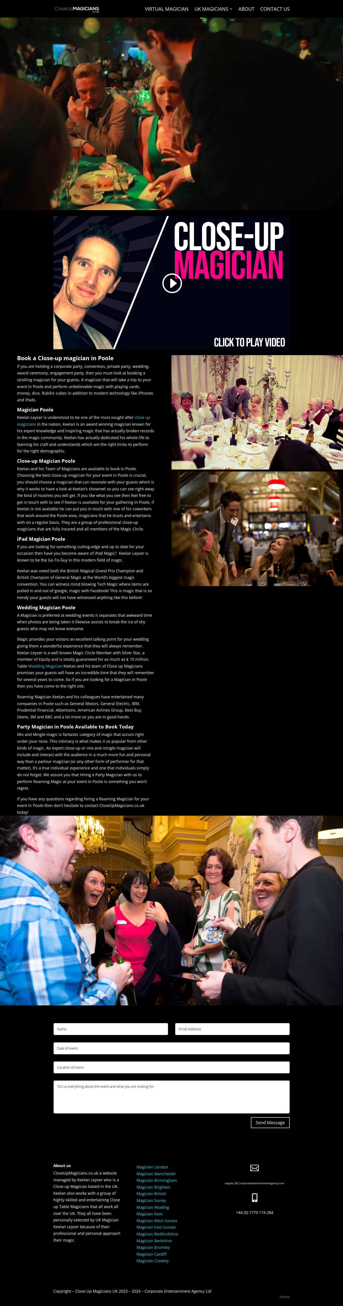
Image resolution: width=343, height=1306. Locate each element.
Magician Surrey (151, 1200)
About (246, 9)
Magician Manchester (156, 1173)
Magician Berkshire (154, 1240)
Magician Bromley (153, 1247)
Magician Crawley (152, 1260)
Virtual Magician (167, 9)
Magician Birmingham (156, 1180)
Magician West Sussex (156, 1220)
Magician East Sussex (156, 1227)
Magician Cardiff (151, 1254)
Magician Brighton (153, 1187)
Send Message (270, 1122)
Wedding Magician (45, 666)
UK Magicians (211, 9)
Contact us (275, 9)
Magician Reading (152, 1207)
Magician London (152, 1167)
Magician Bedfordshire (157, 1234)
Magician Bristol (151, 1193)
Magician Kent (149, 1213)
